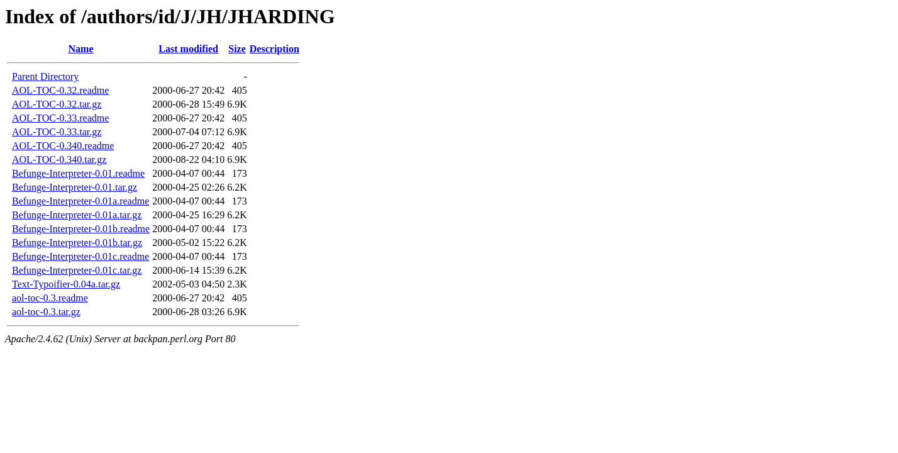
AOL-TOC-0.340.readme (63, 145)
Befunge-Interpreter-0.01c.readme (80, 256)
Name (81, 48)
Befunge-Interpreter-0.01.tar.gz (74, 187)
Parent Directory (45, 76)
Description (274, 48)
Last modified (188, 48)
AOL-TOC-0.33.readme (60, 118)
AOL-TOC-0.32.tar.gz (56, 104)
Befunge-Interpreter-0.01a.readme (80, 201)
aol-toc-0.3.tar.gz (46, 311)
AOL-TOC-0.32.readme (60, 90)
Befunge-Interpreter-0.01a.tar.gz (76, 215)
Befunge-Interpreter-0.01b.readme (81, 228)
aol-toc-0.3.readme (50, 298)
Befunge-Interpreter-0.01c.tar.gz (76, 270)
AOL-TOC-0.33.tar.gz (56, 131)
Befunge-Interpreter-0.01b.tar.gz (77, 242)
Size (237, 48)
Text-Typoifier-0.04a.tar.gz (66, 284)
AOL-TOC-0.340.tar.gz (59, 159)
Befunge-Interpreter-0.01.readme (78, 173)
